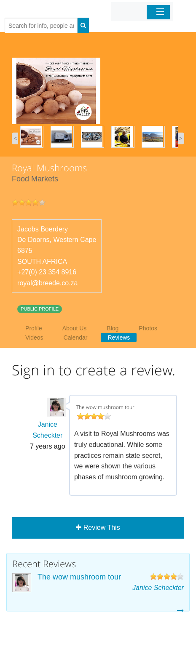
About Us (74, 328)
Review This (98, 527)
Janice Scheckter (158, 587)
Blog (112, 328)
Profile (33, 328)
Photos (148, 328)
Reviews (118, 337)
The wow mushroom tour (79, 577)
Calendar (76, 337)
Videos (34, 337)
